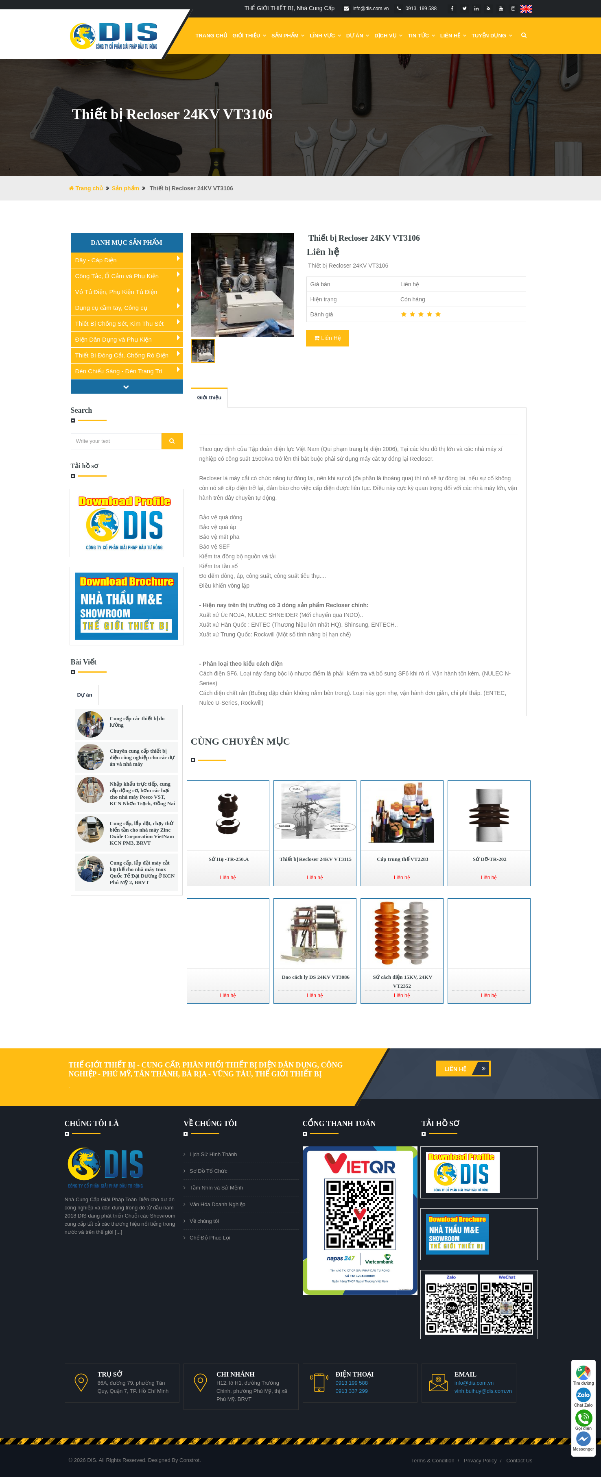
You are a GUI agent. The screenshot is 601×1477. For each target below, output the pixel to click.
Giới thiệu (209, 397)
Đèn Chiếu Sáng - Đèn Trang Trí (119, 371)
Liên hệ (466, 1068)
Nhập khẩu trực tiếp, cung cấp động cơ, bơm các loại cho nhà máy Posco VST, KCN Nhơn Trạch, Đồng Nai (142, 793)
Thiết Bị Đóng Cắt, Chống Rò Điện (122, 355)
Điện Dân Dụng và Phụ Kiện (113, 339)
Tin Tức (421, 36)
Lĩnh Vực (325, 36)
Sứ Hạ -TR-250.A (228, 859)
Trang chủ (212, 36)
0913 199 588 (352, 1383)
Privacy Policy (480, 1460)
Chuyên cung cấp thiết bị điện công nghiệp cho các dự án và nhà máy (142, 757)
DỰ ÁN (357, 36)
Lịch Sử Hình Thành (213, 1154)
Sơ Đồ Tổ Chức (208, 1171)
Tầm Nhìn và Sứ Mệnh (216, 1188)
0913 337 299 (352, 1391)
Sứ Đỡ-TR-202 (488, 859)
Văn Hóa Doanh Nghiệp (217, 1204)
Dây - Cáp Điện (96, 260)
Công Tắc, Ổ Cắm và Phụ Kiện (117, 275)
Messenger (583, 1441)
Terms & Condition (433, 1460)
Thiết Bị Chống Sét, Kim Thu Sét (119, 323)
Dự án (84, 695)
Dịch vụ (388, 36)
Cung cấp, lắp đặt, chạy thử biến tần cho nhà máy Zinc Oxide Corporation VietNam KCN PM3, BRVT (142, 833)
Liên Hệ (453, 36)
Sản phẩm (288, 36)
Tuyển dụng (492, 36)
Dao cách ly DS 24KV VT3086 (315, 977)
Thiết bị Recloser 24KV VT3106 (363, 237)
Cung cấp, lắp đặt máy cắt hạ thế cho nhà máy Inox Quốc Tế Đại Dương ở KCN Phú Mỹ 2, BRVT (142, 872)
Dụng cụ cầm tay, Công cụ (111, 307)
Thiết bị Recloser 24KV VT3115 (315, 859)
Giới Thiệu (249, 36)
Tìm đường (583, 1376)
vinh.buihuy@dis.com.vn (483, 1391)
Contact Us (519, 1460)
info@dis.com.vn (474, 1383)
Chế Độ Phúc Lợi (210, 1238)
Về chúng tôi (204, 1221)
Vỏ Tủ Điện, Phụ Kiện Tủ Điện (116, 291)
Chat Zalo (583, 1397)
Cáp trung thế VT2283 (402, 859)
